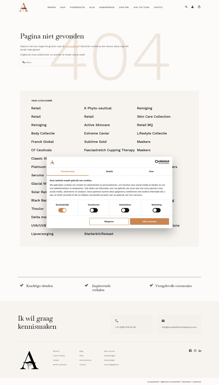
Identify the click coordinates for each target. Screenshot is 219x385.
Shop (63, 7)
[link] (199, 7)
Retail (36, 108)
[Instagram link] (195, 361)
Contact (158, 7)
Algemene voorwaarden (170, 382)
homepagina (72, 46)
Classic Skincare (44, 158)
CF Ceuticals (41, 150)
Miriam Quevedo (60, 365)
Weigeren (109, 221)
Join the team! (141, 7)
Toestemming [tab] (67, 171)
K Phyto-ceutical (98, 108)
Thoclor (37, 209)
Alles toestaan (149, 221)
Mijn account (109, 351)
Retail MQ (145, 125)
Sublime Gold (95, 142)
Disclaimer (186, 382)
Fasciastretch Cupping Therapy (109, 150)
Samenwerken (106, 7)
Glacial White (42, 184)
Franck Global (42, 142)
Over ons (124, 7)
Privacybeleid (153, 382)
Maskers (143, 142)
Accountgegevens (111, 365)
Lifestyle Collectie (152, 133)
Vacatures (197, 382)
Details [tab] (109, 171)
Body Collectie (43, 133)
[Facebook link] (190, 361)
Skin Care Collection (154, 117)
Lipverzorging (42, 234)
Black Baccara (42, 200)
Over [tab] (151, 171)
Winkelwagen (109, 356)
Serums (37, 175)
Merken (51, 7)
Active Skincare (97, 125)
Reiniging (144, 108)
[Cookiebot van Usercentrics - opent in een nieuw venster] (157, 162)
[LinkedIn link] (200, 361)
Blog (92, 7)
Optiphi (56, 360)
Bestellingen (109, 360)
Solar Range (41, 192)
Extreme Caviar (96, 133)
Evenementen (77, 7)
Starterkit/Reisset (98, 234)
